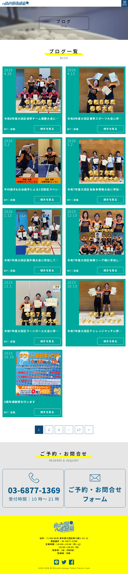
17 (79, 430)
